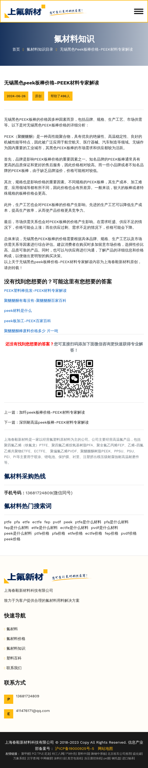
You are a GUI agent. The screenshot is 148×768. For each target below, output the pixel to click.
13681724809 (27, 696)
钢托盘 (116, 758)
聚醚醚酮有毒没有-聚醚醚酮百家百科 (35, 300)
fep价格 (111, 533)
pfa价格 (59, 533)
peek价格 (12, 539)
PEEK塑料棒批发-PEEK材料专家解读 (35, 290)
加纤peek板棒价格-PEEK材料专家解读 (52, 412)
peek (68, 522)
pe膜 (107, 758)
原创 (38, 96)
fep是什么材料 (16, 527)
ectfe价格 (93, 533)
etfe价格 (75, 533)
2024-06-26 (16, 96)
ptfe (8, 522)
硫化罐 (137, 754)
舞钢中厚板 (98, 754)
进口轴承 (128, 758)
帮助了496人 (60, 96)
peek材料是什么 (18, 310)
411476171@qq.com (33, 710)
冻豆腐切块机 (93, 758)
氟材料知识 (15, 648)
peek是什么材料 (18, 533)
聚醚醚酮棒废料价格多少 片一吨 (31, 331)
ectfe (37, 522)
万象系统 (19, 758)
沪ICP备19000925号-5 (74, 748)
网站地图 (105, 748)
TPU (40, 754)
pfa (17, 522)
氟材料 (12, 629)
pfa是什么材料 (116, 522)
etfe (26, 522)
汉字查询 (33, 758)
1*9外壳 (71, 754)
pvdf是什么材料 (104, 527)
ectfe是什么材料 (74, 527)
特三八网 (58, 754)
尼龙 (47, 754)
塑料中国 (84, 754)
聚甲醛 (25, 754)
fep (47, 522)
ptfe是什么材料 (88, 522)
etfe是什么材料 (45, 527)
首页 (16, 49)
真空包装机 (74, 758)
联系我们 (14, 668)
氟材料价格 (15, 638)
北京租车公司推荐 (119, 754)
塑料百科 (14, 658)
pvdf (57, 522)
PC (34, 754)
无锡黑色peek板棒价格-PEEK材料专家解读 (97, 49)
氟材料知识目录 (40, 49)
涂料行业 (60, 758)
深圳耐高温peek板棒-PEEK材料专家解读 (54, 422)
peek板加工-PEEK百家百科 (27, 321)
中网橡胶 (46, 758)
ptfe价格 (41, 533)
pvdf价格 (128, 533)
